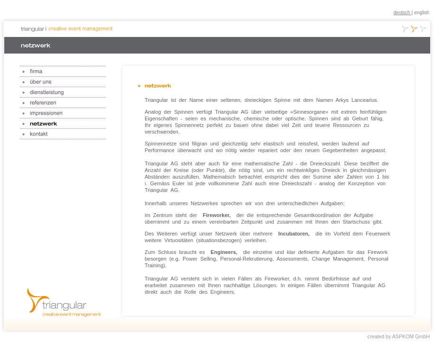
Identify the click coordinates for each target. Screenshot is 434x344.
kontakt (63, 134)
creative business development (405, 28)
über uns (63, 82)
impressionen (63, 113)
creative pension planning (423, 28)
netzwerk (63, 123)
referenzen (63, 103)
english (421, 12)
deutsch (403, 12)
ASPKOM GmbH (411, 336)
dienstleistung (63, 92)
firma (63, 71)
